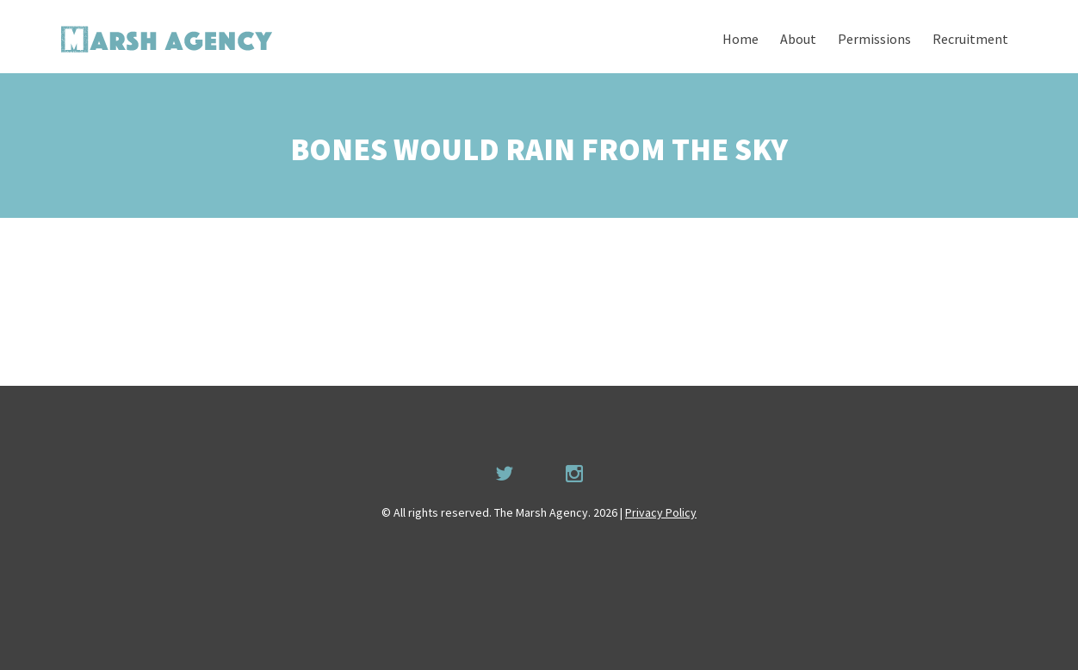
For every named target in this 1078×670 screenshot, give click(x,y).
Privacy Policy (661, 512)
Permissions (874, 38)
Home (740, 38)
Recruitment (970, 38)
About (798, 38)
